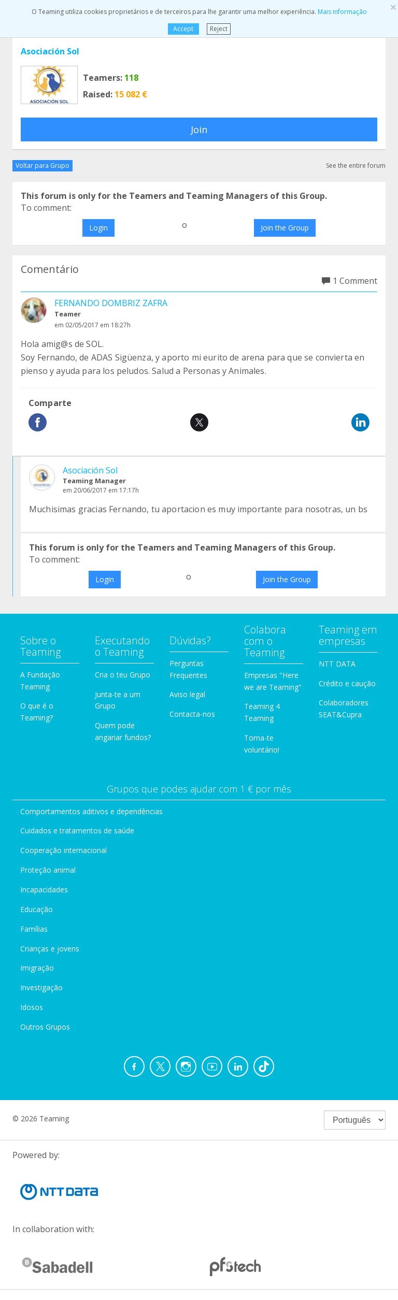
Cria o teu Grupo (122, 675)
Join (199, 129)
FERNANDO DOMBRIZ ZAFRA (110, 303)
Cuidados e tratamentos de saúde (77, 830)
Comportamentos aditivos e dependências (91, 811)
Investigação (41, 987)
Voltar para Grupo (42, 165)
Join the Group (285, 228)
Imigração (37, 968)
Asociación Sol (50, 51)
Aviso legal (187, 694)
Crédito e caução (347, 683)
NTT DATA (337, 664)
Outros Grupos (45, 1027)
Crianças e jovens (49, 949)
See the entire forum (356, 165)
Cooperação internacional (63, 850)
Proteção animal (48, 870)
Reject (219, 28)
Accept (183, 28)
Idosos (31, 1007)
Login (98, 228)
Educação (36, 909)
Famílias (34, 929)
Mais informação (342, 11)
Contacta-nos (192, 714)
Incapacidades (44, 889)
